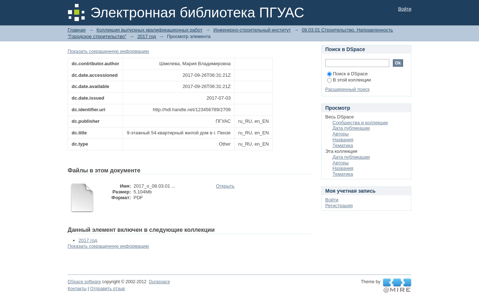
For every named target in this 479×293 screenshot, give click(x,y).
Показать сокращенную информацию (108, 51)
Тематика (342, 145)
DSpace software (84, 281)
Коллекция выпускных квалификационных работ (150, 30)
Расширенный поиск (347, 89)
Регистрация (339, 205)
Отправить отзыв (107, 288)
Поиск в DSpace (347, 73)
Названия (342, 139)
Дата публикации (351, 128)
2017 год (146, 36)
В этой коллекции (349, 80)
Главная (76, 30)
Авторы (340, 134)
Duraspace (159, 281)
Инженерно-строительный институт (252, 30)
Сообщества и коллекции (360, 122)
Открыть (225, 186)
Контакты (77, 288)
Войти (404, 9)
